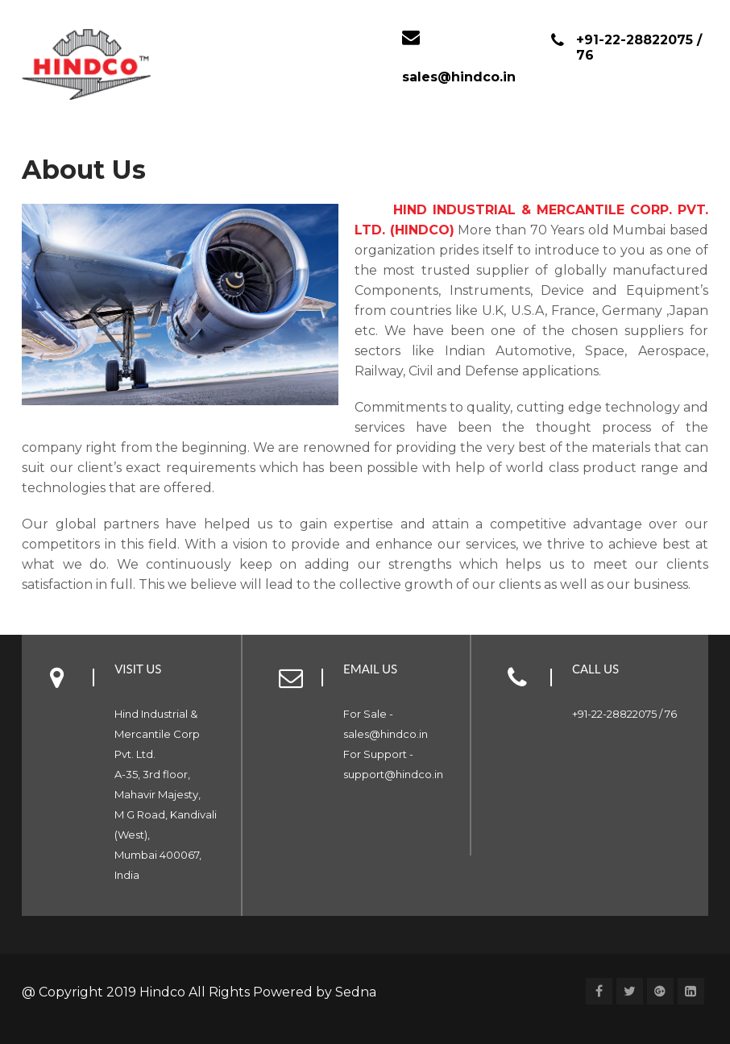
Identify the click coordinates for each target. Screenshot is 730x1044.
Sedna (355, 992)
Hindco (164, 992)
